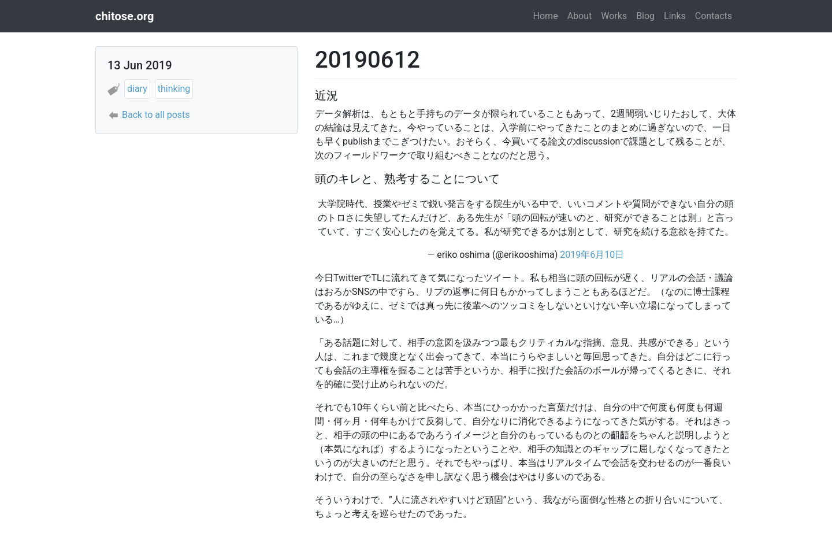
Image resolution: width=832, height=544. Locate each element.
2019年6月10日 (592, 254)
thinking (174, 88)
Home (545, 15)
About (579, 15)
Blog (645, 15)
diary (137, 88)
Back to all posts (156, 114)
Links (675, 15)
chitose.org (124, 16)
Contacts (713, 15)
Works (614, 15)
